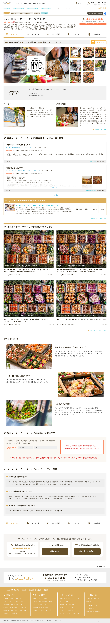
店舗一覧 (96, 598)
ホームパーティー (42, 604)
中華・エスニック (73, 604)
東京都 (24, 590)
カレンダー (100, 42)
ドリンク (74, 613)
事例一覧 (88, 601)
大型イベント (45, 610)
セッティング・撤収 (17, 601)
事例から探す (41, 3)
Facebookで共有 (105, 13)
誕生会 (50, 601)
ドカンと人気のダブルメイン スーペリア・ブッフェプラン (76, 315)
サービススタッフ (14, 607)
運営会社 (25, 620)
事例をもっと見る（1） (99, 218)
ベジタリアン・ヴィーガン (67, 607)
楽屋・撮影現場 (43, 601)
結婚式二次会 (36, 607)
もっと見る (55, 195)
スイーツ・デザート (65, 613)
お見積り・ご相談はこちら (93, 24)
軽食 (25, 610)
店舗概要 (97, 34)
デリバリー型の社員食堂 (93, 611)
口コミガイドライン (48, 620)
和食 (78, 598)
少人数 (46, 598)
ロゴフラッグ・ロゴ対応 (10, 613)
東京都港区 (93, 161)
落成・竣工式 (45, 607)
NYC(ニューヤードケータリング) (25, 18)
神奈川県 (31, 590)
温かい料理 (7, 604)
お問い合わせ (55, 551)
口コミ (56, 34)
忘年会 (52, 610)
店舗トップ (14, 34)
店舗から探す (32, 3)
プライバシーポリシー (35, 620)
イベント (40, 598)
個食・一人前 (18, 610)
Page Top (101, 566)
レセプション (36, 610)
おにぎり (70, 610)
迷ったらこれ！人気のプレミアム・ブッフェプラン (19, 147)
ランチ (51, 598)
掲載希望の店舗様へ (15, 620)
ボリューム (7, 610)
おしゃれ (23, 607)
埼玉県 (39, 590)
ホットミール (63, 604)
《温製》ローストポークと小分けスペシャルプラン (21, 266)
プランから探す (22, 3)
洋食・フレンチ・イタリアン (67, 598)
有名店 (13, 604)
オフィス (35, 601)
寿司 (61, 601)
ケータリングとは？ (83, 575)
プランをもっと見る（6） (98, 330)
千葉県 (46, 590)
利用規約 (6, 620)
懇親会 (34, 598)
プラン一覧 (35, 34)
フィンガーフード (68, 601)
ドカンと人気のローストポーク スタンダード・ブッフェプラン (23, 170)
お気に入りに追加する (96, 13)
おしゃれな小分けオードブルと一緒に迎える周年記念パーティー (38, 205)
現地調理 (6, 607)
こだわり (77, 34)
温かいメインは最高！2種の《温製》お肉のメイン (73, 266)
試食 (12, 610)
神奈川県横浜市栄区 (91, 190)
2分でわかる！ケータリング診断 (87, 580)
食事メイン (19, 604)
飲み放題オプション (9, 598)
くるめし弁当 (90, 608)
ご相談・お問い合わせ (84, 577)
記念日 (34, 604)
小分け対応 (19, 598)
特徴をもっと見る (100, 129)
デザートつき (7, 601)
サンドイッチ (63, 610)
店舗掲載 (102, 8)
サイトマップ (59, 620)
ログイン (81, 3)
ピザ (79, 613)
